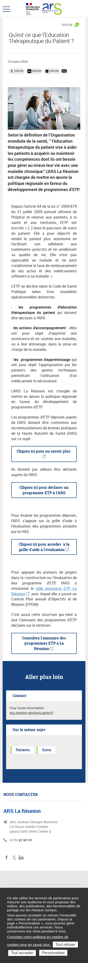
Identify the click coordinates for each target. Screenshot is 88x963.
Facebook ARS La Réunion (7, 857)
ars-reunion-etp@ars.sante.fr (31, 713)
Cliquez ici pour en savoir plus (44, 451)
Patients (23, 749)
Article (67, 24)
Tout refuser (65, 945)
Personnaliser (53, 953)
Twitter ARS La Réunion (14, 857)
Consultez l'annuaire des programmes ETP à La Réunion (44, 643)
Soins (46, 749)
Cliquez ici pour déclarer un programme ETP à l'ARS (44, 490)
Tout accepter (22, 953)
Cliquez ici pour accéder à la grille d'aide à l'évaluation (44, 547)
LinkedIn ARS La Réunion (21, 857)
